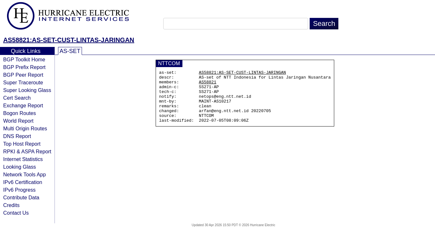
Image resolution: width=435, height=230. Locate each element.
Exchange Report (23, 105)
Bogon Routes (19, 113)
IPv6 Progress (19, 190)
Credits (11, 205)
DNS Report (17, 136)
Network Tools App (24, 174)
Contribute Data (21, 197)
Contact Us (16, 213)
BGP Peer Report (23, 75)
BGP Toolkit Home (24, 59)
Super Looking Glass (27, 90)
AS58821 (208, 85)
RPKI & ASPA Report (27, 151)
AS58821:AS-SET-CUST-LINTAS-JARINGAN (68, 39)
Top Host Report (22, 144)
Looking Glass (19, 167)
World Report (18, 121)
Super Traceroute (23, 82)
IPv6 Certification (22, 182)
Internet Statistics (23, 159)
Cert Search (17, 98)
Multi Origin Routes (25, 128)
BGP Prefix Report (24, 67)
